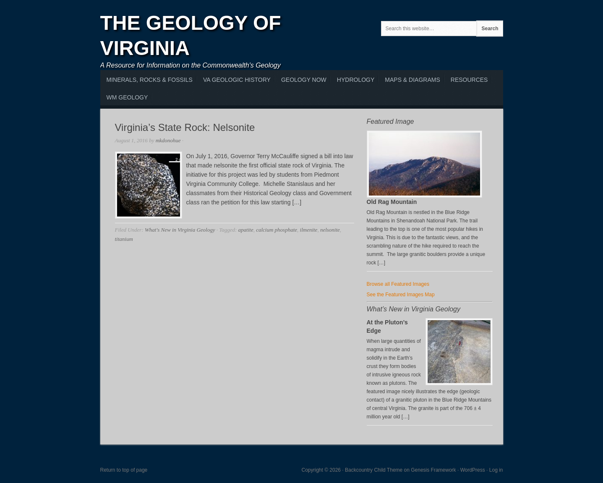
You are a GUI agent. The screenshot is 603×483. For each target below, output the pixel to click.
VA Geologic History (237, 79)
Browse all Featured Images (398, 284)
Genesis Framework (433, 470)
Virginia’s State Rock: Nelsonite (185, 127)
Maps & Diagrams (412, 79)
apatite (245, 230)
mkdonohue (168, 140)
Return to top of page (124, 470)
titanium (124, 239)
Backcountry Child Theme (373, 470)
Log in (496, 470)
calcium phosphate (276, 230)
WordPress (472, 470)
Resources (469, 79)
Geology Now (303, 79)
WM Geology (127, 97)
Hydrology (355, 79)
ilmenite (309, 230)
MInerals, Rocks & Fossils (150, 79)
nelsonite (330, 230)
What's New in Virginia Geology (180, 230)
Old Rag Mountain (392, 201)
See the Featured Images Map (401, 295)
